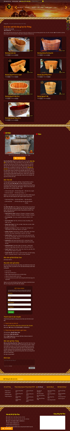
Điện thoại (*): (11, 302)
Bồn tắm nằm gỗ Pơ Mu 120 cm (12, 96)
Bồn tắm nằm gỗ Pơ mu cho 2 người (13, 74)
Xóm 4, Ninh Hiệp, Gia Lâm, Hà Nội (18, 417)
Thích (5, 29)
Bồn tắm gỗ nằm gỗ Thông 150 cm (13, 118)
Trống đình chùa (8, 394)
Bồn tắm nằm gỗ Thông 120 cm (44, 74)
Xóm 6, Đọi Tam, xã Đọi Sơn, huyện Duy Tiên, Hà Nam (20, 325)
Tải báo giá (19, 158)
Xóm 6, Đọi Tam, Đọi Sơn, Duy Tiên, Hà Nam (20, 419)
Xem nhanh (30, 50)
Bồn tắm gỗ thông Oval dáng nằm (45, 53)
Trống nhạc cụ (8, 390)
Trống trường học (8, 396)
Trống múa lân (8, 392)
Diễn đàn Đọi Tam (7, 1)
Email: (9, 297)
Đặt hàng (11, 312)
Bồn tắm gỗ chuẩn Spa (10, 53)
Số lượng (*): (11, 307)
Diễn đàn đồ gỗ (15, 1)
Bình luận (10, 29)
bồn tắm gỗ (40, 387)
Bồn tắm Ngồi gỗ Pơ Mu (42, 96)
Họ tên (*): (10, 293)
